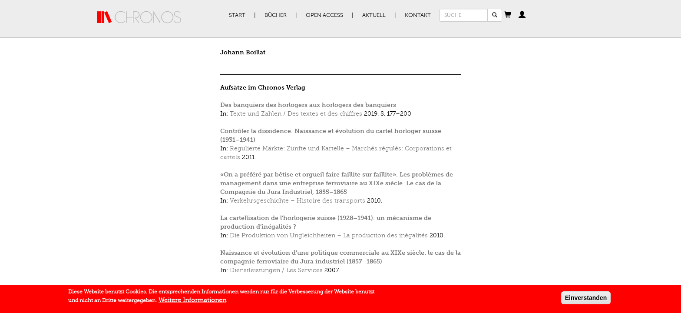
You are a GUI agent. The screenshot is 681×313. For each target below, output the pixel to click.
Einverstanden (586, 299)
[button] (507, 15)
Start (237, 15)
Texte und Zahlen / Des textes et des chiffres (296, 113)
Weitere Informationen (192, 302)
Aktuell (374, 15)
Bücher (275, 15)
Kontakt (418, 15)
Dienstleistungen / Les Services (276, 270)
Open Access (324, 15)
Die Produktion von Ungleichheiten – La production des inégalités (329, 235)
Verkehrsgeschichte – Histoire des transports (297, 200)
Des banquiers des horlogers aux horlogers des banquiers (308, 105)
